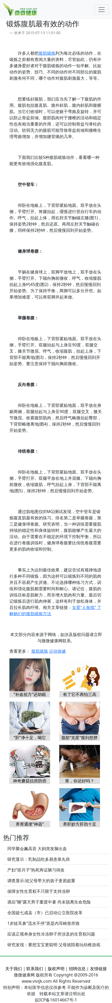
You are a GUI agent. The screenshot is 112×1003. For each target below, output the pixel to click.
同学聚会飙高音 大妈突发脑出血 (37, 848)
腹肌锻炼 (47, 53)
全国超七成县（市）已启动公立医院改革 (44, 912)
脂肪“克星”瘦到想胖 (79, 737)
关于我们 (13, 968)
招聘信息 (77, 968)
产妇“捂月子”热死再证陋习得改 (36, 870)
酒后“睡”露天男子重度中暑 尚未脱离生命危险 (49, 902)
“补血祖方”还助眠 (30, 694)
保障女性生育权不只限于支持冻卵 (38, 891)
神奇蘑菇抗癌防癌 (29, 781)
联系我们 (34, 968)
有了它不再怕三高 (79, 694)
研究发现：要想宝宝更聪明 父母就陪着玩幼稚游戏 (53, 945)
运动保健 (57, 651)
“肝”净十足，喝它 (30, 737)
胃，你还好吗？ (79, 781)
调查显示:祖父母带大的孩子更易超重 (41, 880)
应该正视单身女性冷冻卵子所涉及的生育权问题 (51, 934)
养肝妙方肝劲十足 (79, 824)
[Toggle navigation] (101, 9)
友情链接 (98, 968)
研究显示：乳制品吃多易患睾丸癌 (38, 859)
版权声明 (56, 968)
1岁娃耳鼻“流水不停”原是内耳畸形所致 (43, 923)
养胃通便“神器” (30, 824)
